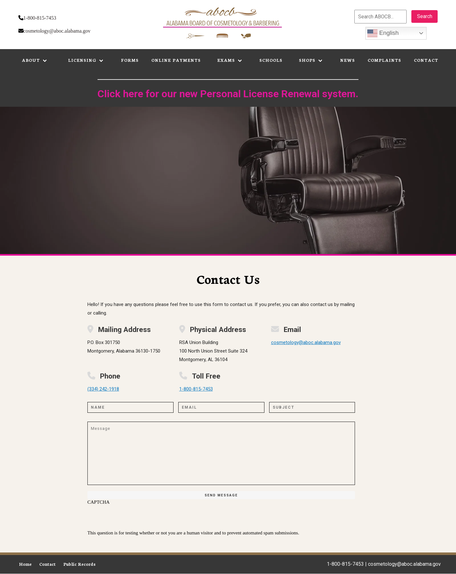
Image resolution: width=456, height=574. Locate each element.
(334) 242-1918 (103, 389)
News (347, 60)
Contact (426, 60)
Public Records (79, 564)
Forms (130, 60)
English (382, 33)
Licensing (82, 60)
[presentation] (135, 517)
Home (25, 564)
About (31, 60)
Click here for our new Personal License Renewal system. (228, 94)
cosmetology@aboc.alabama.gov (57, 31)
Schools (270, 60)
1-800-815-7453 (39, 18)
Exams (226, 60)
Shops (307, 60)
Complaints (384, 60)
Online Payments (176, 60)
